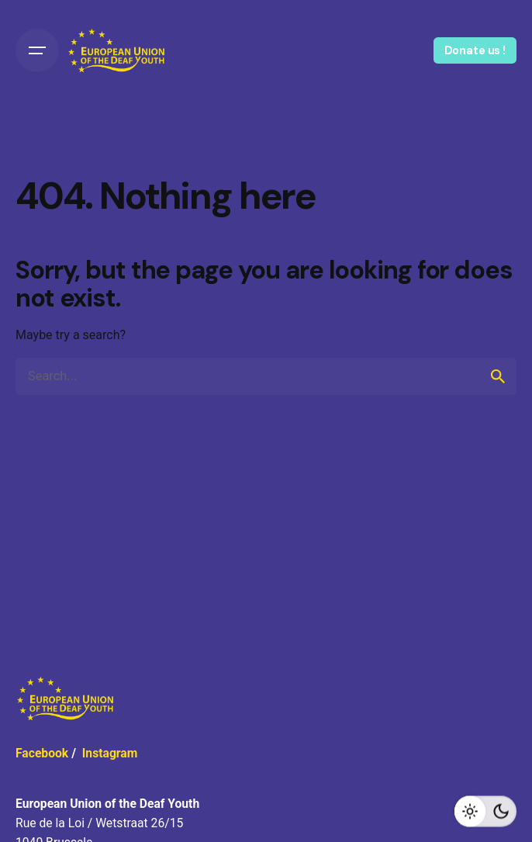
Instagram (110, 753)
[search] (497, 376)
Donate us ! (475, 50)
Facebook (42, 753)
